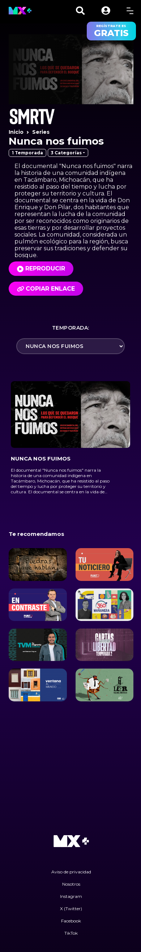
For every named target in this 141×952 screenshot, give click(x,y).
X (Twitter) (71, 908)
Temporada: (70, 328)
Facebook (71, 921)
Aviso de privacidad (71, 871)
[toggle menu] (130, 10)
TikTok (71, 933)
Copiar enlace (46, 288)
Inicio (16, 132)
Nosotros (71, 884)
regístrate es (111, 31)
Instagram (71, 896)
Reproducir (45, 268)
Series (41, 132)
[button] (105, 10)
